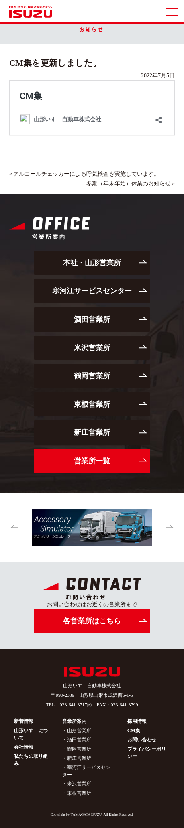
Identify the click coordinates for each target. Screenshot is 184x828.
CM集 (133, 730)
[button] (14, 527)
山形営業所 (79, 730)
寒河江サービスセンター (92, 291)
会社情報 (23, 747)
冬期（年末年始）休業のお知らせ (128, 184)
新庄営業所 (92, 432)
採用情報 (137, 721)
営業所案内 (74, 721)
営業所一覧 (92, 461)
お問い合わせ (141, 740)
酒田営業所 (92, 319)
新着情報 (23, 721)
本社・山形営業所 (92, 263)
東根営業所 (92, 404)
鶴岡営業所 (92, 376)
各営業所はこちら (92, 621)
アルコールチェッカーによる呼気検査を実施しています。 (86, 174)
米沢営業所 (92, 348)
